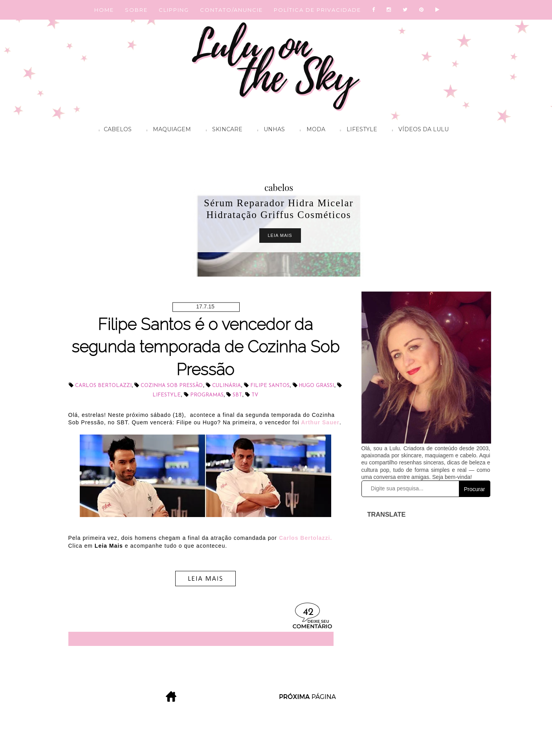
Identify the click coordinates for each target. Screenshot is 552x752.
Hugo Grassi (316, 385)
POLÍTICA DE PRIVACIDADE (317, 10)
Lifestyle (356, 130)
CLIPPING (174, 10)
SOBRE (136, 10)
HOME (104, 10)
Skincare (222, 130)
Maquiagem (167, 130)
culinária (226, 385)
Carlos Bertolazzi (103, 385)
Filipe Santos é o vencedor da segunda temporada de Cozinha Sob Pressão (205, 347)
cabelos (278, 187)
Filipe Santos (270, 385)
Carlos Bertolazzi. (305, 538)
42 (308, 612)
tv (254, 395)
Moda (310, 130)
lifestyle (166, 395)
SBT (237, 395)
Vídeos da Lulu (418, 130)
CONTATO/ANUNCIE (231, 10)
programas (207, 395)
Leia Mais (280, 235)
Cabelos (113, 130)
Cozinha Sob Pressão (172, 385)
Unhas (269, 130)
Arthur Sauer (319, 422)
